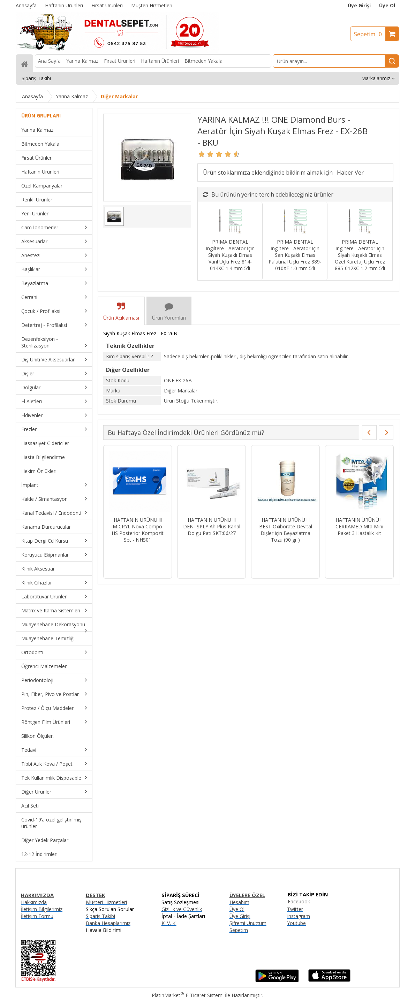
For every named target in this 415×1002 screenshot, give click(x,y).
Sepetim (369, 34)
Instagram (298, 916)
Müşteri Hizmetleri (106, 902)
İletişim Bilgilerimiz (41, 909)
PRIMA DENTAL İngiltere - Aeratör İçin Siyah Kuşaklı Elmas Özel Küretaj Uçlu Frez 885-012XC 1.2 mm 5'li (360, 254)
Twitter (295, 909)
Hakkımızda (34, 902)
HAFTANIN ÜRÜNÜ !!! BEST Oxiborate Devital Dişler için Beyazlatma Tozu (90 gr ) (285, 530)
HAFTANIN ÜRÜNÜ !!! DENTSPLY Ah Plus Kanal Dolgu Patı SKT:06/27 (211, 526)
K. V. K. (168, 923)
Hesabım (239, 902)
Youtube (296, 923)
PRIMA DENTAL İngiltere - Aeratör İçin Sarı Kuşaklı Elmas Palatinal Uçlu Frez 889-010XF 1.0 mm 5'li (295, 254)
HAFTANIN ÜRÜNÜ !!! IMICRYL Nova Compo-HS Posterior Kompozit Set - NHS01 (137, 530)
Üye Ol (387, 5)
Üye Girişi (359, 5)
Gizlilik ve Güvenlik (181, 909)
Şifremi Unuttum (247, 923)
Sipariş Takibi (100, 916)
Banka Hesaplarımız (108, 923)
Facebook (299, 901)
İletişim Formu (37, 916)
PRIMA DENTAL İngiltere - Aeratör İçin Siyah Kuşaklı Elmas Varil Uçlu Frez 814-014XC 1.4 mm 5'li (230, 254)
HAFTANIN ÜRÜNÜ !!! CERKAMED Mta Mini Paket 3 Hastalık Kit (359, 526)
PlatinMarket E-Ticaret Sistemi (188, 995)
